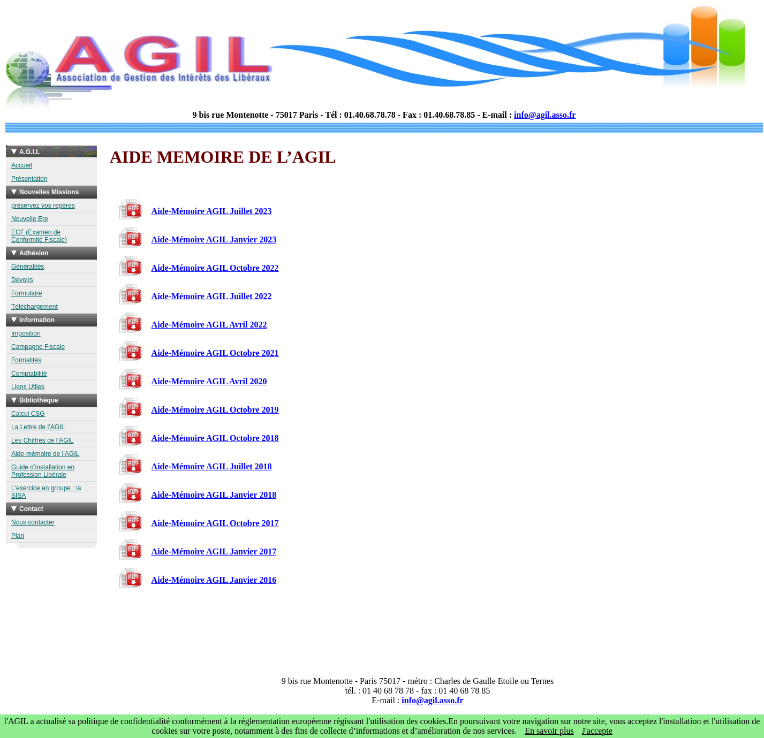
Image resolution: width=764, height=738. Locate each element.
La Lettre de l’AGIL (38, 427)
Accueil (21, 165)
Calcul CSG (28, 413)
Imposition (26, 333)
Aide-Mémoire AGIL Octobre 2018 (215, 438)
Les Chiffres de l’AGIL (42, 440)
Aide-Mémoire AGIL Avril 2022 (209, 324)
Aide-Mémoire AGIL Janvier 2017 (214, 551)
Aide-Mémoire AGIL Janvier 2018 (214, 494)
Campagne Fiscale (38, 347)
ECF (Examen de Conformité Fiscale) (39, 236)
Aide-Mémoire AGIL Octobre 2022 (215, 267)
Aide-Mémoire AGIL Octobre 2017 (215, 523)
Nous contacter (33, 522)
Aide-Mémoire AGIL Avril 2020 (209, 381)
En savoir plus (549, 730)
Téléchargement (34, 306)
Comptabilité (29, 373)
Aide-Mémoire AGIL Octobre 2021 (215, 352)
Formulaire (26, 293)
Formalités (26, 360)
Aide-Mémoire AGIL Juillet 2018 (212, 466)
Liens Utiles (27, 387)
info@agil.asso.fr (545, 114)
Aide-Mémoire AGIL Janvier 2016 (214, 579)
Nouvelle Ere (29, 219)
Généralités (27, 266)
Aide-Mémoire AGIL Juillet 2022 (212, 296)
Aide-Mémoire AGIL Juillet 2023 (212, 211)
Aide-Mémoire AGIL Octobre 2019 (215, 409)
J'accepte (597, 730)
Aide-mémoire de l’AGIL (45, 454)
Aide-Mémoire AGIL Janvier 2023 (214, 239)
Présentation (29, 178)
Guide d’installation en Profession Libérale (42, 470)
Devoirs (22, 280)
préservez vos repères (43, 205)
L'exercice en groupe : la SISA (46, 491)
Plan (17, 535)
